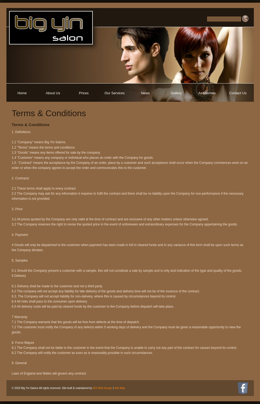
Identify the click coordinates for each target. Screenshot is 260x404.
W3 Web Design (102, 388)
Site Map (119, 388)
